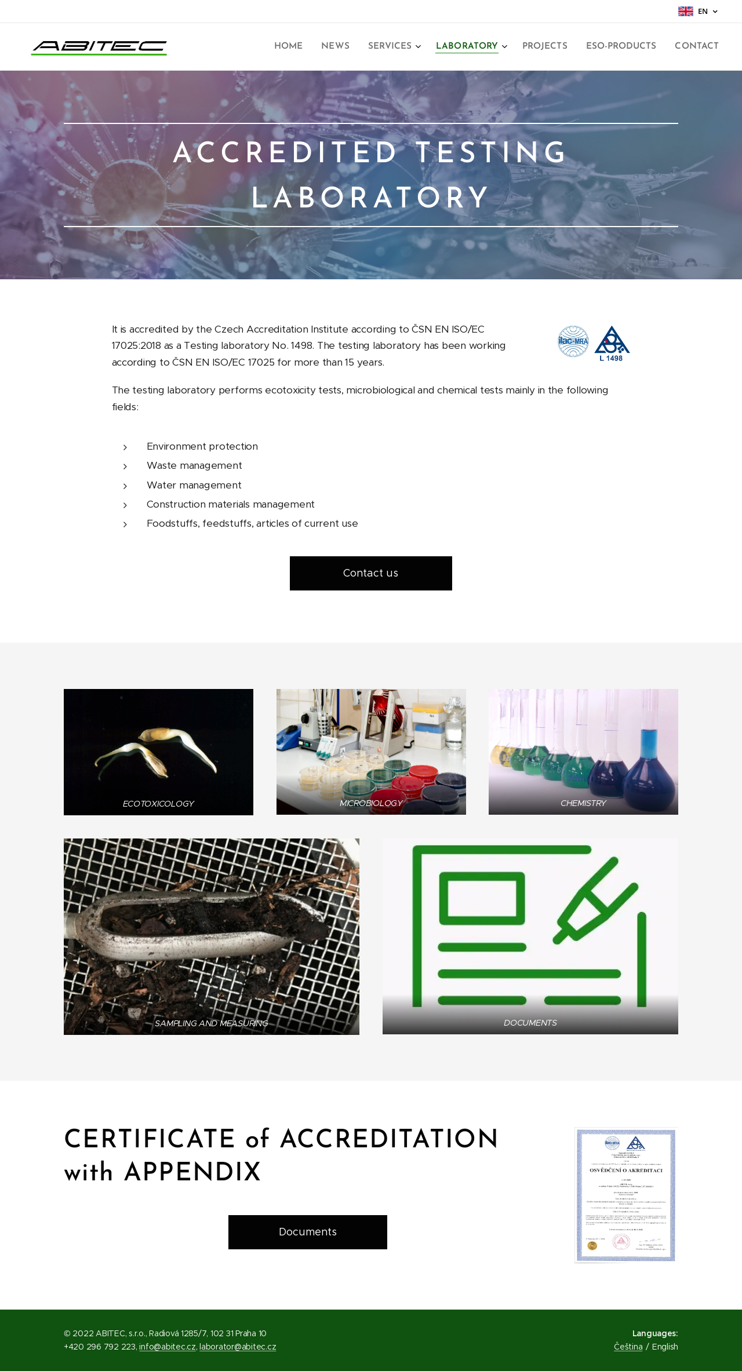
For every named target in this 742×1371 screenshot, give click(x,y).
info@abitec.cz (167, 1346)
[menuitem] (302, 46)
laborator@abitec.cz (237, 1346)
